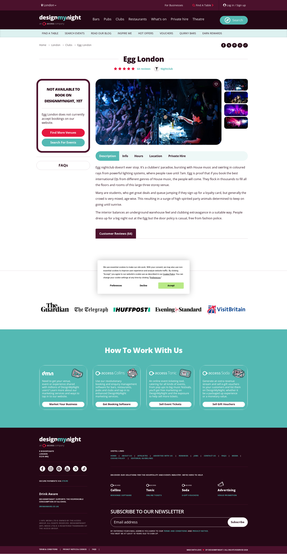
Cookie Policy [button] (169, 274)
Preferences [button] (155, 277)
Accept (171, 285)
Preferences (116, 285)
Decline (143, 285)
